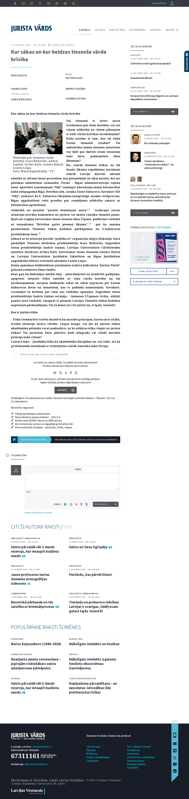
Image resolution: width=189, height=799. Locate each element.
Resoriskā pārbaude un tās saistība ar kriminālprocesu (32, 604)
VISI (68, 526)
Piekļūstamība (136, 764)
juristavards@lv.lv (36, 764)
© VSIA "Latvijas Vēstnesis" (104, 780)
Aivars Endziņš (137, 87)
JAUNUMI (155, 30)
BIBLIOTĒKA (117, 30)
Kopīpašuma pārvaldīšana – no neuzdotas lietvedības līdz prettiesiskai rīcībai (93, 688)
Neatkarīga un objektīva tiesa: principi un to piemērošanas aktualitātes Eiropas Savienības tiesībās (153, 197)
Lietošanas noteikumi (141, 757)
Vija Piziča (135, 55)
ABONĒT (62, 390)
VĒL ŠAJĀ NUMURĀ (141, 46)
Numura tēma (75, 639)
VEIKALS (100, 30)
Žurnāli (91, 750)
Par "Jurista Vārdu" (139, 746)
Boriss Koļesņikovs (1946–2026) (36, 644)
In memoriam (17, 639)
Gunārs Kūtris (76, 98)
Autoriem (133, 753)
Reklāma (92, 753)
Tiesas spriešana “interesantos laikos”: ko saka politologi (159, 164)
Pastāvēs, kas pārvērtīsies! (90, 574)
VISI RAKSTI (154, 111)
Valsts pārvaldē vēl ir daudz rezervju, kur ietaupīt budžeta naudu (35, 551)
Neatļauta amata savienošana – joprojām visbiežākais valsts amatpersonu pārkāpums (36, 663)
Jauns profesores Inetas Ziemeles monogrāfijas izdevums (30, 579)
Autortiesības (135, 760)
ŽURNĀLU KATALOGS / (150, 227)
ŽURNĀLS (84, 30)
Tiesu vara (154, 213)
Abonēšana (93, 746)
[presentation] (101, 495)
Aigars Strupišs (152, 135)
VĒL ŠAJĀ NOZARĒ (140, 126)
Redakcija (133, 750)
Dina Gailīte (19, 75)
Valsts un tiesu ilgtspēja (88, 547)
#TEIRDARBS (137, 30)
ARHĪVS (170, 30)
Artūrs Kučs (74, 78)
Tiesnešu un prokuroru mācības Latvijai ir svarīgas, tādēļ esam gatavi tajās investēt (94, 606)
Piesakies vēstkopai (154, 281)
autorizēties (159, 3)
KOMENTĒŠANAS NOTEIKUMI (38, 512)
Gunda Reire (150, 152)
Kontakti (132, 767)
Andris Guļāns (75, 88)
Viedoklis (73, 654)
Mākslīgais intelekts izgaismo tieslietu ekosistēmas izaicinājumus (92, 663)
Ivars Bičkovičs (21, 99)
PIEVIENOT (101, 504)
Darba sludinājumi (98, 757)
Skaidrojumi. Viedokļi (63, 45)
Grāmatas (92, 760)
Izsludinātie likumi (141, 78)
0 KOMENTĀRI (18, 455)
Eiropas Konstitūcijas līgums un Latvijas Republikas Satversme (154, 97)
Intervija (15, 678)
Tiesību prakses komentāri (82, 678)
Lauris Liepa (19, 88)
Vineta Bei (151, 185)
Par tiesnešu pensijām (157, 143)
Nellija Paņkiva (137, 185)
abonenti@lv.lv (42, 746)
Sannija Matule (32, 538)
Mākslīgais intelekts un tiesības (94, 644)
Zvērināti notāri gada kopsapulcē (150, 63)
